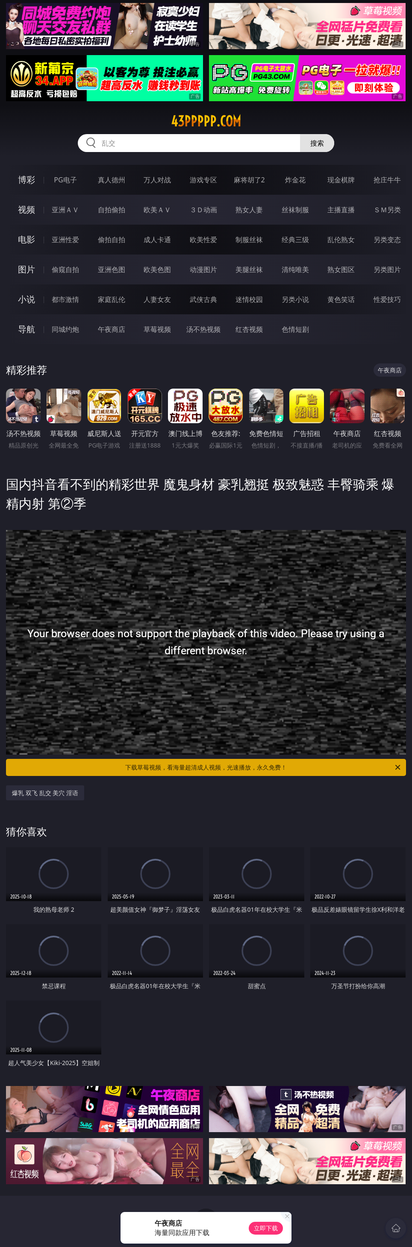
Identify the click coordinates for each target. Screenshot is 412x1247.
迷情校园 (249, 299)
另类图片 (387, 269)
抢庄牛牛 (387, 179)
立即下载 (266, 1228)
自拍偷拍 (111, 209)
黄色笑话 (341, 299)
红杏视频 (249, 329)
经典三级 (295, 239)
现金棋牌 (341, 179)
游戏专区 (203, 179)
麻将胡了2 (249, 179)
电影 (26, 239)
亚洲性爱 (65, 239)
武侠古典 (203, 299)
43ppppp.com (206, 121)
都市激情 (65, 299)
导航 (26, 329)
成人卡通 (157, 239)
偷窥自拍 (65, 269)
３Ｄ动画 (203, 209)
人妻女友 (157, 299)
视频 (26, 209)
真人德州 (111, 179)
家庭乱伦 (111, 299)
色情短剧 (295, 329)
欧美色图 (157, 269)
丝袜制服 (295, 209)
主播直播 (341, 209)
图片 (26, 269)
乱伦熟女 (341, 239)
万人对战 (157, 179)
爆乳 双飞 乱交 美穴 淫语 (45, 793)
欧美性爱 (203, 239)
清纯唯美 (295, 269)
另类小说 (295, 299)
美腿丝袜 (249, 269)
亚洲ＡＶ (65, 209)
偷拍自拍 (111, 239)
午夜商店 (111, 329)
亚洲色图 (111, 269)
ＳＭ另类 (387, 209)
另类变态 (387, 239)
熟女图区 (341, 269)
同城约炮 (65, 329)
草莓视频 (157, 329)
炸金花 (295, 179)
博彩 (26, 179)
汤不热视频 (203, 329)
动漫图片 (203, 269)
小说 (26, 299)
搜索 (317, 143)
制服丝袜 (249, 239)
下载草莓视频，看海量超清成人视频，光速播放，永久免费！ (263, 767)
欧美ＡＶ (157, 209)
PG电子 (65, 179)
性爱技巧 (387, 299)
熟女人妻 (249, 209)
